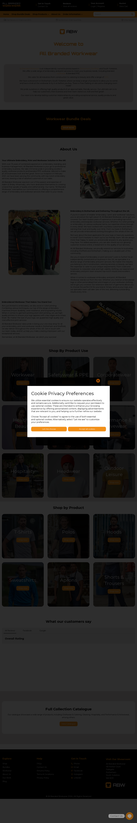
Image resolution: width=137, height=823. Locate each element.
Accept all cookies (87, 429)
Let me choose (49, 429)
